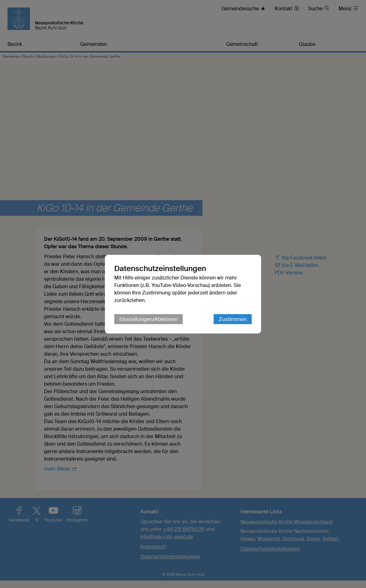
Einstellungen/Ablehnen (148, 319)
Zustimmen (233, 319)
